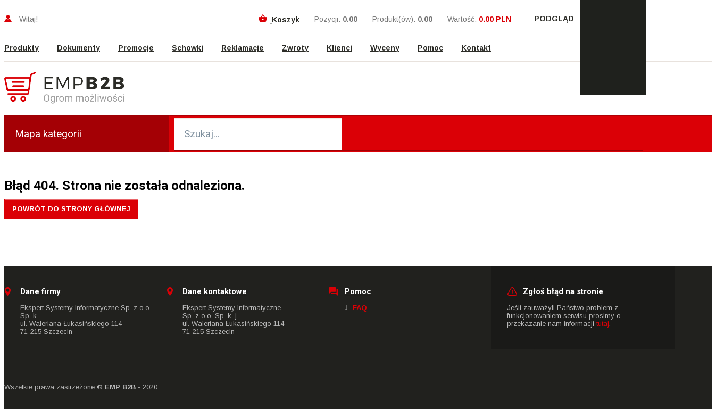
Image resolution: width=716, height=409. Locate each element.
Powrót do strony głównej (71, 209)
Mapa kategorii (48, 134)
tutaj (602, 324)
